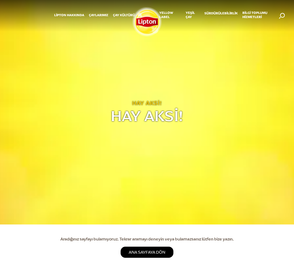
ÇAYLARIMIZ (98, 15)
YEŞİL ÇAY (190, 15)
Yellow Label (166, 15)
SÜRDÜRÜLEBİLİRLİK (221, 13)
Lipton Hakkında (69, 15)
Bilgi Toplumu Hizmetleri (254, 15)
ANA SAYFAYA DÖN (147, 252)
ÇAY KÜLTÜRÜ (124, 15)
